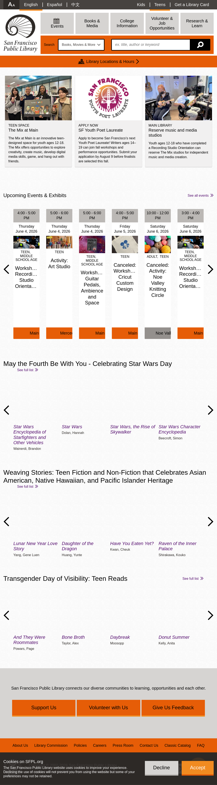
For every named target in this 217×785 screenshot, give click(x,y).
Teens (159, 4)
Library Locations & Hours (110, 61)
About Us (20, 745)
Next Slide (211, 269)
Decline (161, 767)
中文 (75, 4)
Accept (197, 767)
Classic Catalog (178, 745)
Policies (80, 745)
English (31, 4)
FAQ (200, 745)
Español (54, 4)
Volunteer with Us (108, 707)
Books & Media (92, 23)
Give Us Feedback (173, 707)
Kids (141, 4)
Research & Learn (197, 23)
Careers (99, 745)
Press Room (123, 745)
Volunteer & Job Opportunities (162, 23)
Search (49, 44)
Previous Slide (6, 269)
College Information (127, 23)
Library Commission (51, 745)
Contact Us (149, 745)
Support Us (43, 707)
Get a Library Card (192, 4)
